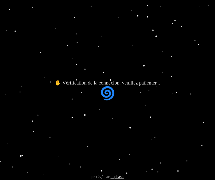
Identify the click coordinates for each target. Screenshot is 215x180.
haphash (116, 176)
